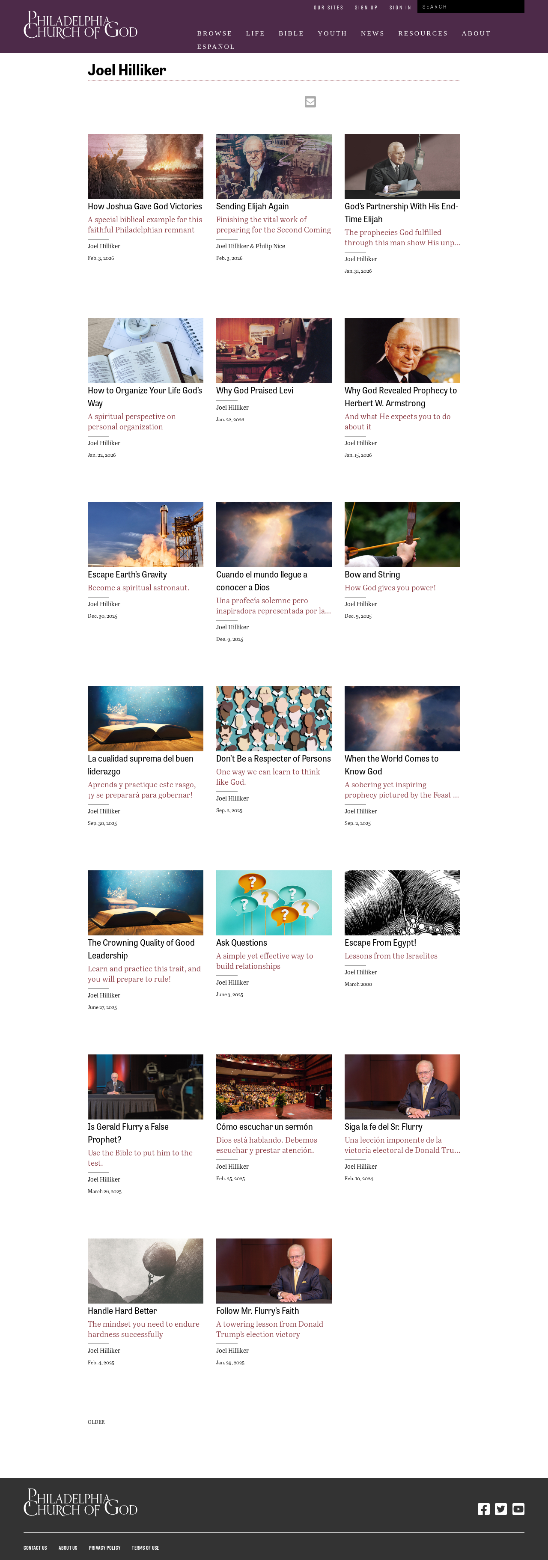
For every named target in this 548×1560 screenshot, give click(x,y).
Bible (291, 33)
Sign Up (366, 7)
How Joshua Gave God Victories (145, 205)
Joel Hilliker (104, 246)
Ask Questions (241, 941)
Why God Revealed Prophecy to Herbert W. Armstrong (401, 396)
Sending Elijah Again (252, 205)
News (373, 33)
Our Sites (329, 7)
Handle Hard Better (122, 1310)
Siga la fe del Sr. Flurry (384, 1125)
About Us (68, 1547)
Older (96, 1421)
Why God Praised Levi (254, 389)
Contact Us (35, 1547)
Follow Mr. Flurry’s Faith (257, 1310)
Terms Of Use (145, 1547)
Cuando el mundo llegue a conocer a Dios (261, 580)
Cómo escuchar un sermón (264, 1125)
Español (216, 46)
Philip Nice (270, 246)
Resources (423, 33)
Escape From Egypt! (381, 941)
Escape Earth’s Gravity (127, 573)
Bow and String (372, 573)
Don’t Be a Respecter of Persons (273, 757)
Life (255, 33)
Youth (333, 33)
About (476, 33)
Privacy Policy (104, 1547)
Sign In (401, 7)
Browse (215, 33)
